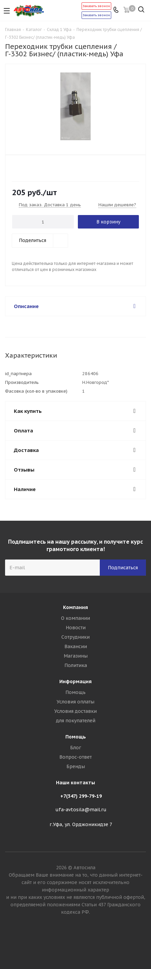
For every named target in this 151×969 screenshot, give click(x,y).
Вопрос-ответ (75, 757)
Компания (75, 607)
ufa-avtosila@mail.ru (81, 810)
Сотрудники (75, 637)
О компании (75, 618)
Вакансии (75, 646)
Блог (75, 748)
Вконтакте (75, 945)
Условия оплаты (75, 702)
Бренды (75, 766)
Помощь (75, 692)
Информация (75, 681)
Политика (75, 665)
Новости (76, 628)
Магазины (76, 656)
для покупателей (75, 721)
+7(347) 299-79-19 (81, 796)
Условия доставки (75, 711)
